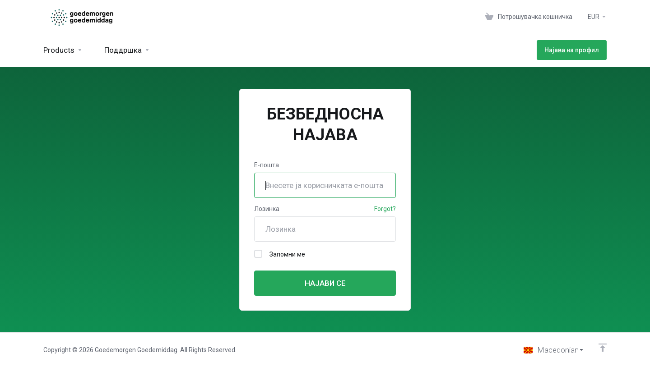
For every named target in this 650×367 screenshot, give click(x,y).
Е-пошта (266, 165)
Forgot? (385, 208)
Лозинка (266, 208)
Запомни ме (279, 254)
